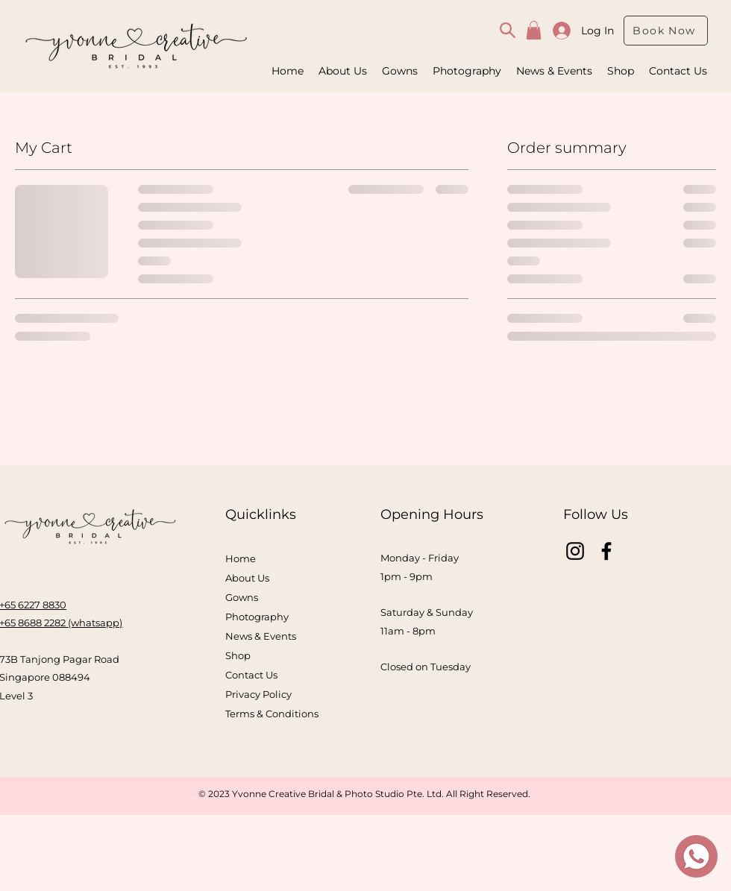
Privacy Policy (258, 694)
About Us (247, 578)
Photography (257, 617)
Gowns (241, 597)
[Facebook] (606, 551)
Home (240, 558)
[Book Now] (666, 30)
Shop (238, 655)
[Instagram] (575, 551)
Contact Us (251, 675)
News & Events (260, 636)
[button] (534, 30)
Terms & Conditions (272, 714)
